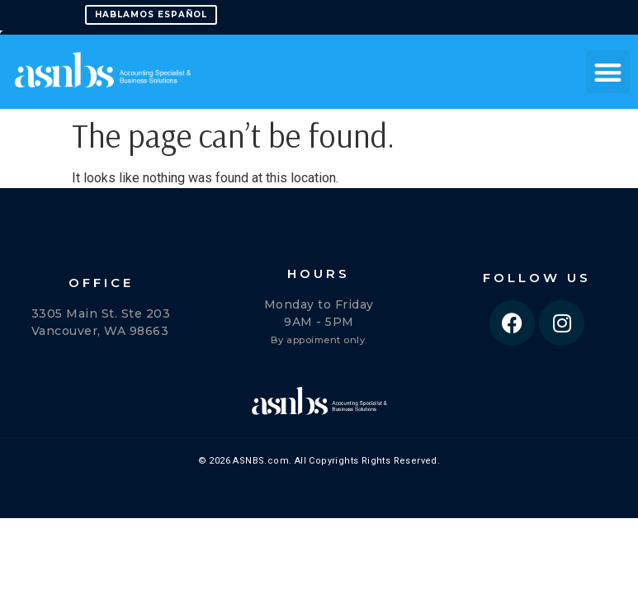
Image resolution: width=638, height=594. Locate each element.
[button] (608, 72)
